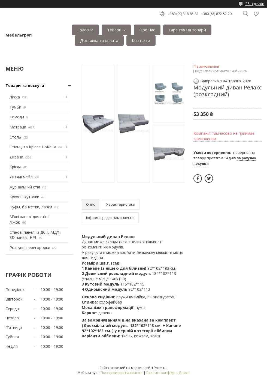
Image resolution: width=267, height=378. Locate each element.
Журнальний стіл (25, 187)
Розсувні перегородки (30, 247)
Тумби (15, 107)
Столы (16, 137)
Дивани (16, 157)
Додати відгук (256, 13)
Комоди (17, 116)
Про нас (147, 29)
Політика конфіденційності (168, 372)
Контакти (141, 40)
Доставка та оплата (99, 40)
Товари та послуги (24, 85)
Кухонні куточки (24, 196)
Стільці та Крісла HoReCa (33, 146)
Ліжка (15, 97)
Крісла (15, 166)
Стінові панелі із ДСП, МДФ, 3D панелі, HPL (35, 235)
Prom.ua (161, 367)
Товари (114, 29)
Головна (85, 29)
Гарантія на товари (187, 29)
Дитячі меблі (21, 176)
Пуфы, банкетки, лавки (31, 206)
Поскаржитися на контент (122, 372)
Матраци (18, 127)
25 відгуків (254, 3)
